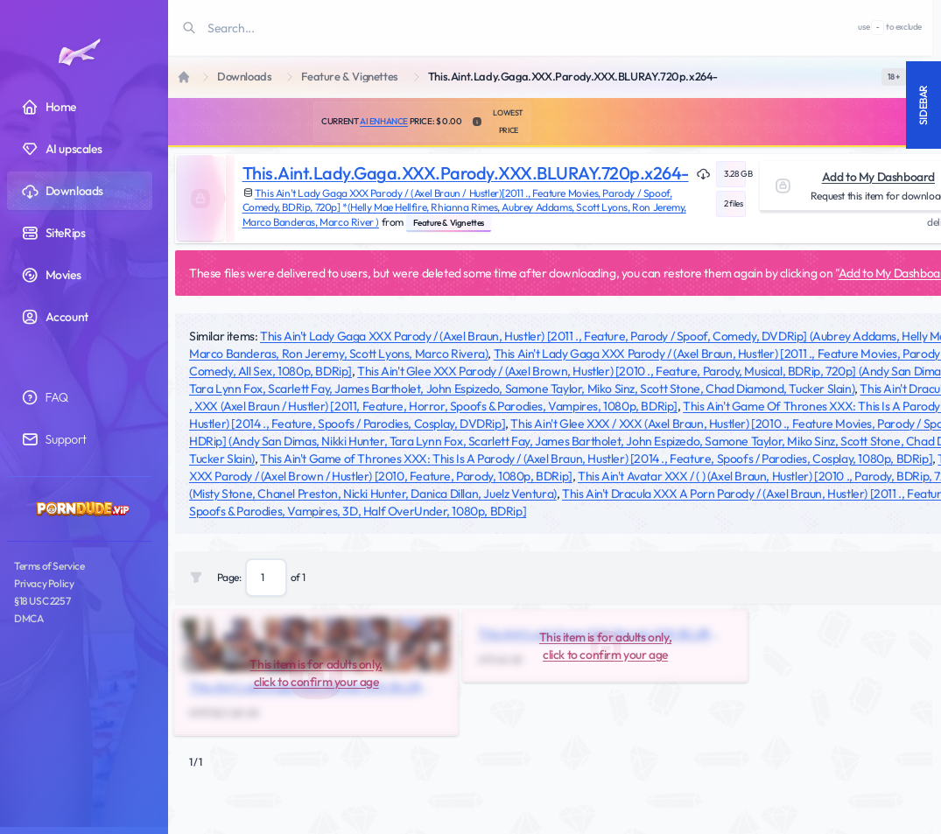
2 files (733, 203)
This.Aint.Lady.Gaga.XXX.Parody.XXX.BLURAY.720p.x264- (465, 173)
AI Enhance (384, 121)
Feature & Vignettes (349, 76)
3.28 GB (734, 173)
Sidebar (923, 105)
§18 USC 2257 (42, 600)
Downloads (244, 76)
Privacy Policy (44, 583)
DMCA (28, 618)
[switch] (893, 77)
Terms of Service (49, 565)
